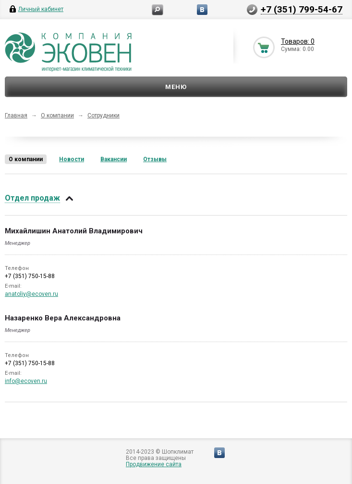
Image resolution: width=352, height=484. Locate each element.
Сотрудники (103, 115)
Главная (16, 115)
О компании (57, 115)
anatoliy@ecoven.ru (31, 294)
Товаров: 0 (298, 41)
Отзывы (155, 159)
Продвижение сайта (154, 464)
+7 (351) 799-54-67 (301, 9)
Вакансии (113, 159)
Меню (176, 86)
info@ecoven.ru (26, 381)
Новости (71, 159)
